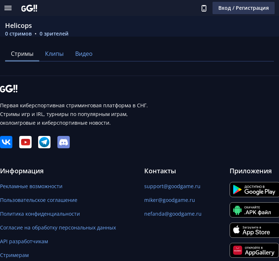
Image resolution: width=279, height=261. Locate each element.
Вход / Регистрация (243, 7)
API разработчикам (24, 241)
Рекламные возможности (31, 186)
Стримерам (14, 255)
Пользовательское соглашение (38, 199)
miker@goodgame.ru (169, 199)
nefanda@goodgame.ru (173, 213)
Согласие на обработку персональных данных (58, 227)
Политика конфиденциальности (40, 213)
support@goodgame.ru (172, 186)
